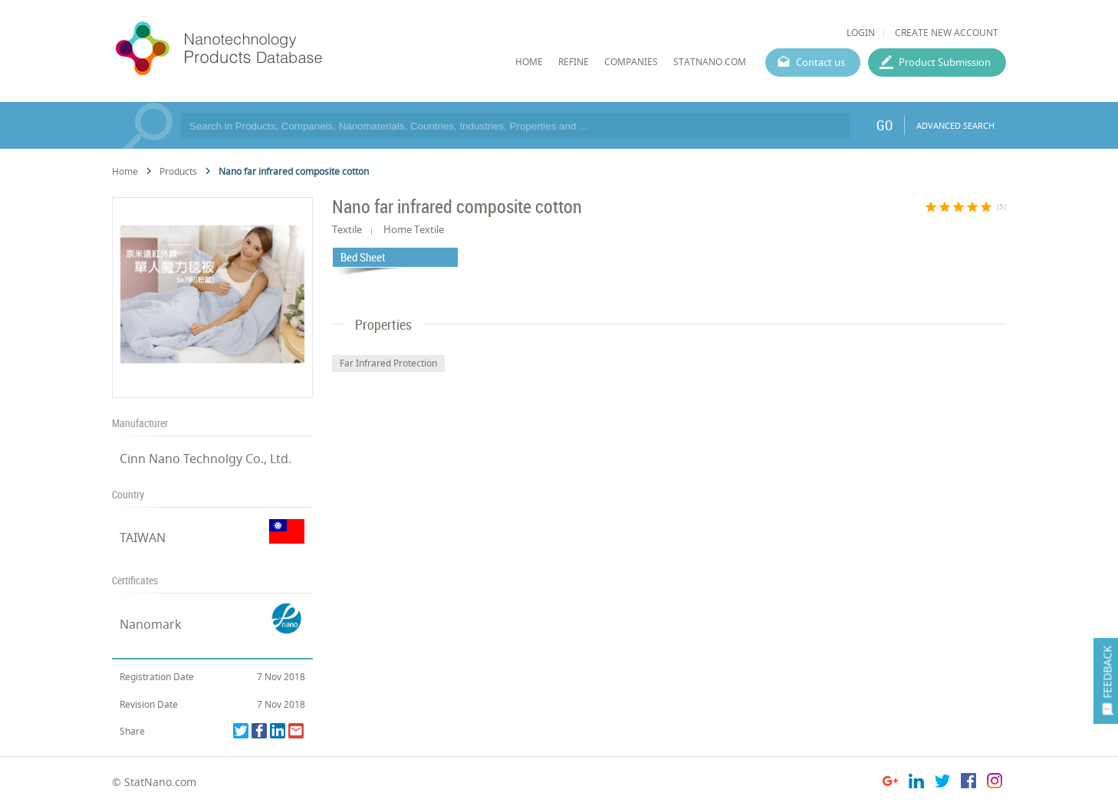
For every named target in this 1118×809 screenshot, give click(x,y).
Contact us (820, 62)
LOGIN (861, 32)
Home (125, 171)
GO (884, 125)
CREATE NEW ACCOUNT (946, 32)
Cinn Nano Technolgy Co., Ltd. (205, 458)
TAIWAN (143, 537)
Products (178, 171)
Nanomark (151, 624)
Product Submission (945, 62)
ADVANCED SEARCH (955, 125)
